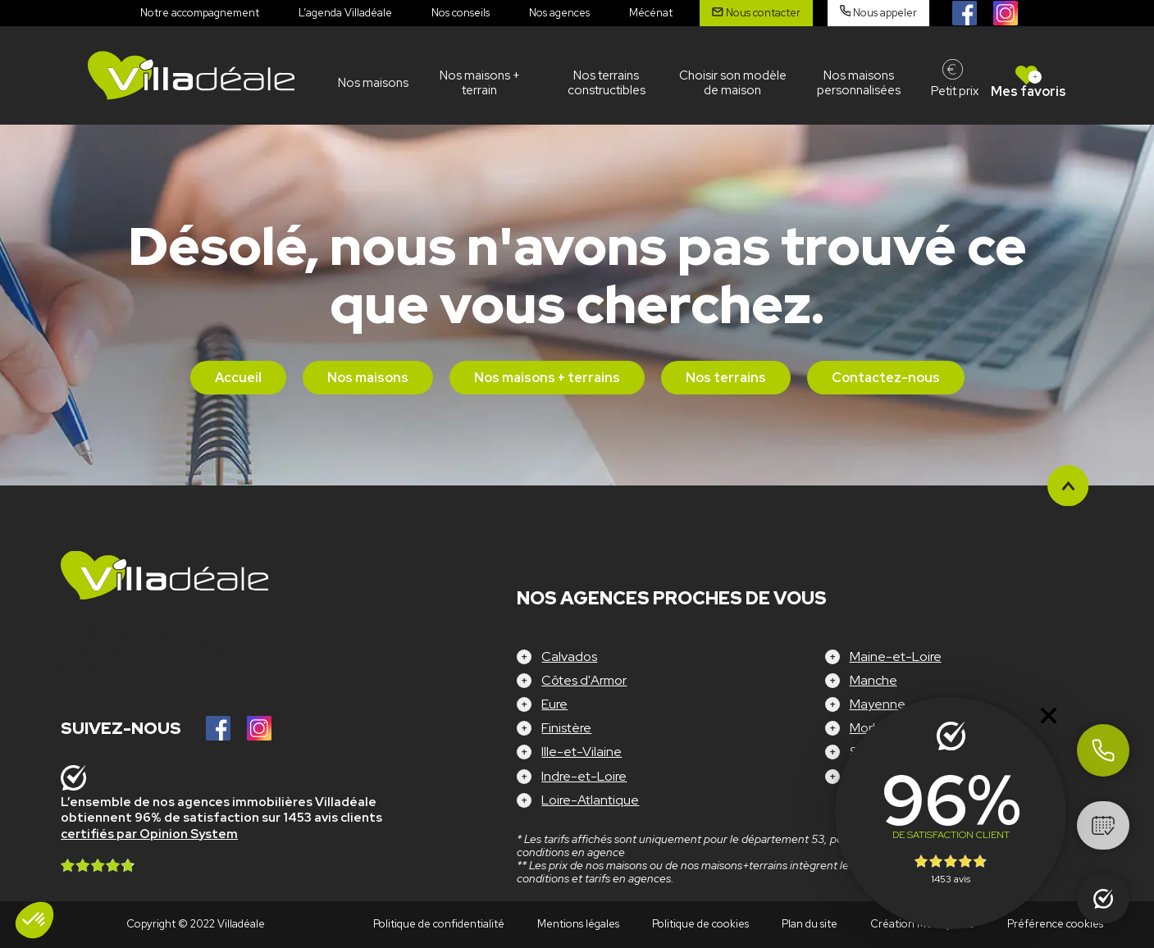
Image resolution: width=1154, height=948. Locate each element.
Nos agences (559, 13)
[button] (34, 920)
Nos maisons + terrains (547, 377)
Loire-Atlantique (590, 800)
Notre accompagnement (199, 13)
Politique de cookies (700, 924)
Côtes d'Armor (584, 680)
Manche (873, 680)
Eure (554, 704)
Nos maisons (373, 83)
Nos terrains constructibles (606, 82)
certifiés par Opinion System (149, 834)
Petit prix (954, 91)
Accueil (238, 377)
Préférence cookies (1055, 924)
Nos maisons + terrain (480, 82)
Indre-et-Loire (584, 776)
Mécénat (651, 13)
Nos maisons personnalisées (859, 82)
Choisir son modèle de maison (733, 82)
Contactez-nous (886, 377)
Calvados (569, 656)
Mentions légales (578, 924)
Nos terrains (726, 377)
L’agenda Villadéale (345, 13)
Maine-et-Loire (896, 656)
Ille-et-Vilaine (581, 751)
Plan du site (809, 924)
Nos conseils (460, 13)
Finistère (566, 727)
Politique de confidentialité (438, 924)
